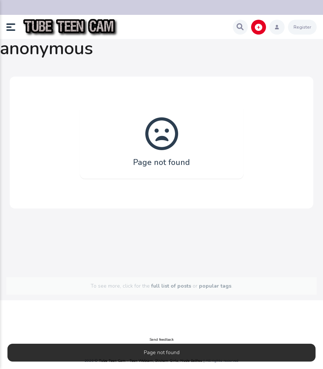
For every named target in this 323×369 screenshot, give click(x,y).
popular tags (215, 285)
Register (302, 27)
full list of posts (171, 285)
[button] (13, 27)
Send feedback (161, 339)
